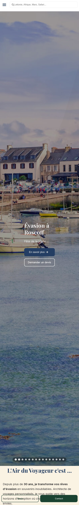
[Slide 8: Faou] (39, 459)
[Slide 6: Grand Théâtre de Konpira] (33, 459)
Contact (59, 498)
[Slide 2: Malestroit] (19, 459)
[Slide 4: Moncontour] (26, 459)
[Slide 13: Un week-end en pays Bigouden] (56, 459)
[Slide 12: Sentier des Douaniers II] (53, 459)
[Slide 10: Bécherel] (46, 459)
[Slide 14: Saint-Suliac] (60, 459)
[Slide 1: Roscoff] (16, 459)
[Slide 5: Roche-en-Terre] (29, 459)
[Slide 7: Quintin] (36, 459)
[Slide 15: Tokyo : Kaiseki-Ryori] (63, 459)
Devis (20, 498)
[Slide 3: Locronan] (22, 459)
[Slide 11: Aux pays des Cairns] (50, 459)
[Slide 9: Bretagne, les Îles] (43, 459)
